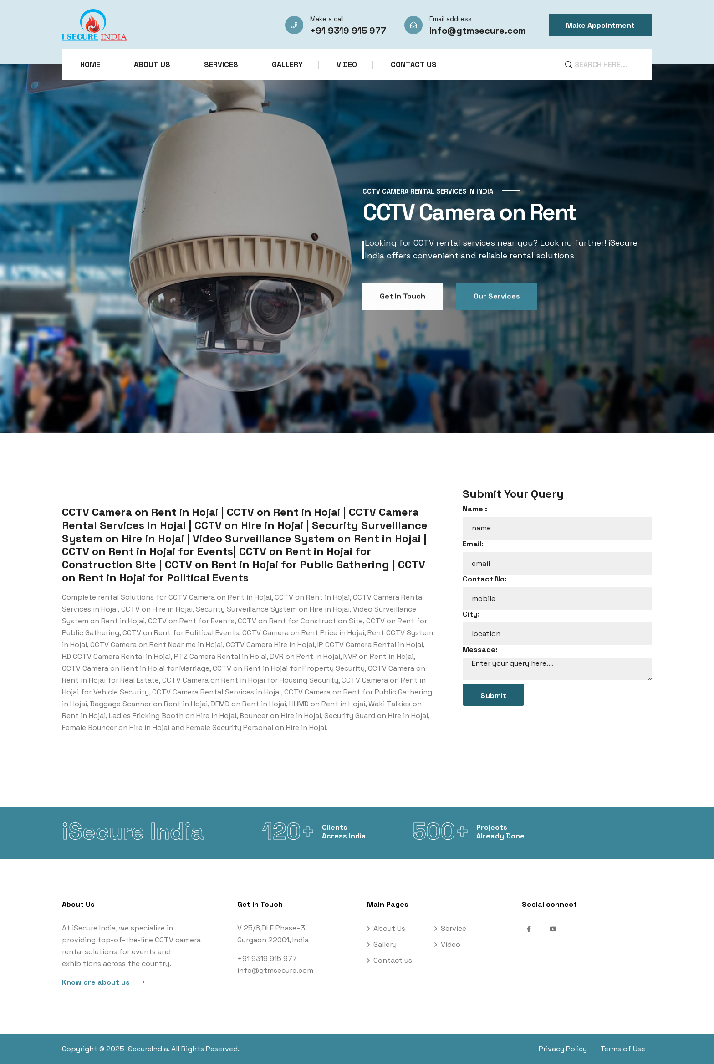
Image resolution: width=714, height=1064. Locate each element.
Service (453, 928)
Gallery (287, 64)
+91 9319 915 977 (348, 30)
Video (347, 64)
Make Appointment (600, 25)
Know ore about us (103, 982)
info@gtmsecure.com (477, 30)
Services (221, 64)
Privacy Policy (563, 1049)
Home (90, 64)
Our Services (497, 332)
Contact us (414, 64)
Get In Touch (402, 332)
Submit (493, 695)
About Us (152, 64)
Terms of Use (629, 1049)
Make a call (327, 19)
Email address (450, 19)
